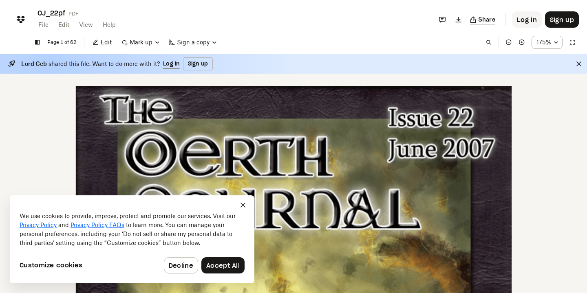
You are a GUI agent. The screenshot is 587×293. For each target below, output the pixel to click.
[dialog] (132, 239)
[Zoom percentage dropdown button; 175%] (547, 42)
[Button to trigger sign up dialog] (562, 19)
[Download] (458, 19)
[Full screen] (572, 42)
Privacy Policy (38, 224)
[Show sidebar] (37, 42)
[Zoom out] (508, 42)
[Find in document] (488, 42)
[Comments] (442, 19)
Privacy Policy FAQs (97, 224)
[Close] (578, 63)
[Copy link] (483, 19)
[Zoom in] (521, 42)
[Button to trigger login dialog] (527, 19)
